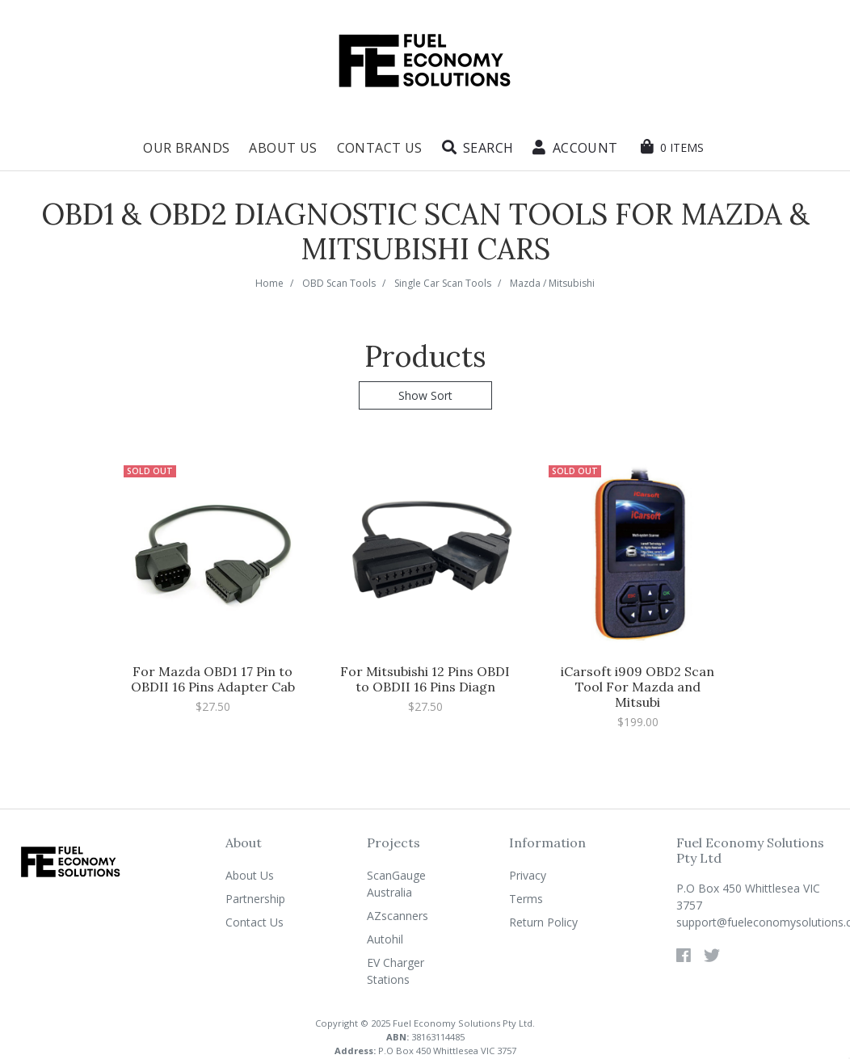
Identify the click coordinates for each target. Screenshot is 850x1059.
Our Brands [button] (186, 148)
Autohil (385, 939)
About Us (283, 148)
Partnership (255, 898)
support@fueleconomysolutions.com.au (756, 922)
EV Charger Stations (395, 971)
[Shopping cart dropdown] (672, 147)
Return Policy (543, 922)
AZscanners (397, 915)
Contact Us (380, 148)
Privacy (527, 875)
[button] (478, 148)
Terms (526, 898)
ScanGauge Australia (396, 884)
